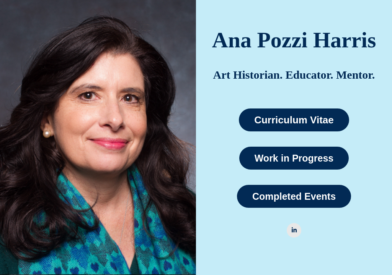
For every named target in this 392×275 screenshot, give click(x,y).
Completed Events (294, 196)
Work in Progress (294, 158)
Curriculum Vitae (294, 120)
